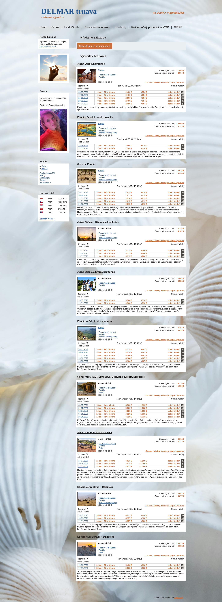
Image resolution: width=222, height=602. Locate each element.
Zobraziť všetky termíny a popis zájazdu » (164, 82)
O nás (55, 27)
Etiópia (101, 70)
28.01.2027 (83, 101)
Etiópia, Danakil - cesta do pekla (95, 117)
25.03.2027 (83, 361)
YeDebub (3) (45, 182)
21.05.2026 (83, 408)
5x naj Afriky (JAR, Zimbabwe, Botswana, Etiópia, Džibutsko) (111, 376)
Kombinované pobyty (108, 133)
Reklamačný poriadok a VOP (150, 27)
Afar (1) (43, 175)
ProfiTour (178, 597)
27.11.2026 (83, 148)
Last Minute (71, 27)
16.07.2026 (83, 192)
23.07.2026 (83, 92)
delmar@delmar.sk (48, 46)
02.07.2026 (83, 411)
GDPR (178, 27)
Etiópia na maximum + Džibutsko (95, 536)
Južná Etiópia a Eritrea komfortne (96, 272)
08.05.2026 (83, 405)
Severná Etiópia (86, 164)
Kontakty (120, 27)
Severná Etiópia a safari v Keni (94, 432)
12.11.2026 (83, 198)
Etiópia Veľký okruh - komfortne (95, 321)
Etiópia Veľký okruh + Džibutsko (95, 487)
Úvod (43, 27)
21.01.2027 (83, 201)
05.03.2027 (83, 104)
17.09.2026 (83, 95)
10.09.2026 (83, 195)
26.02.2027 (83, 204)
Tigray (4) (44, 180)
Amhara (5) (45, 178)
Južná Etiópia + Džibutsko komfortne (98, 222)
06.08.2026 (83, 414)
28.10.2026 (83, 417)
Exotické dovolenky (97, 27)
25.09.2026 (83, 145)
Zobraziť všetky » (47, 219)
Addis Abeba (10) (47, 173)
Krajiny (44, 166)
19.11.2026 (83, 98)
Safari (101, 392)
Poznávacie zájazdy (107, 75)
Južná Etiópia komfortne (91, 63)
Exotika (102, 77)
